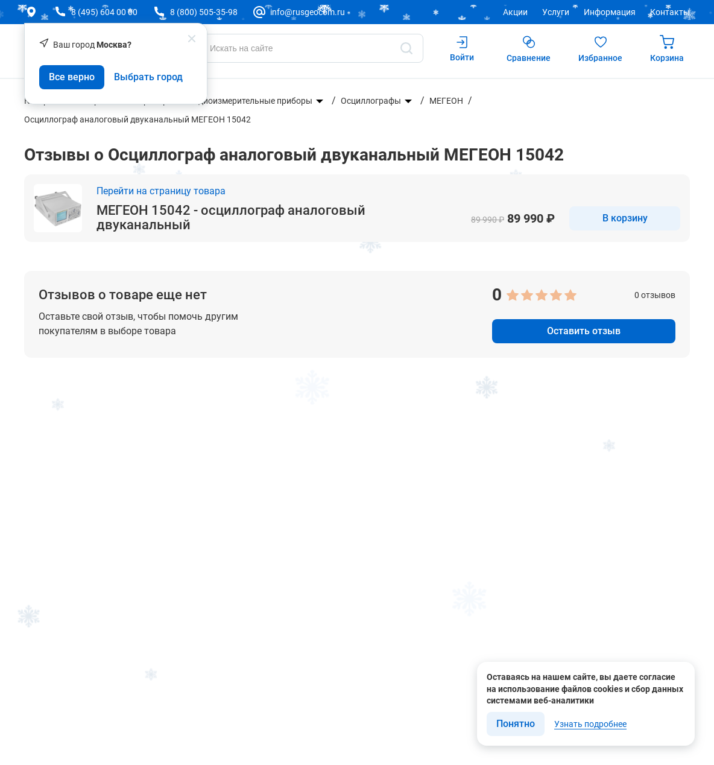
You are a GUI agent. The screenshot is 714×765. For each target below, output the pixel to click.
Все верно (72, 77)
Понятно (515, 723)
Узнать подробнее (590, 724)
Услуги (555, 12)
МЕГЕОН (446, 101)
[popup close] (191, 38)
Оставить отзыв (584, 331)
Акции (515, 12)
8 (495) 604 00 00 (104, 12)
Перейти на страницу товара (161, 191)
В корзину (625, 218)
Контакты (670, 12)
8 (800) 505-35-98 (204, 12)
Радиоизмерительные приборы (250, 101)
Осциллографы (371, 101)
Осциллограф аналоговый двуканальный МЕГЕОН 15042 (137, 119)
